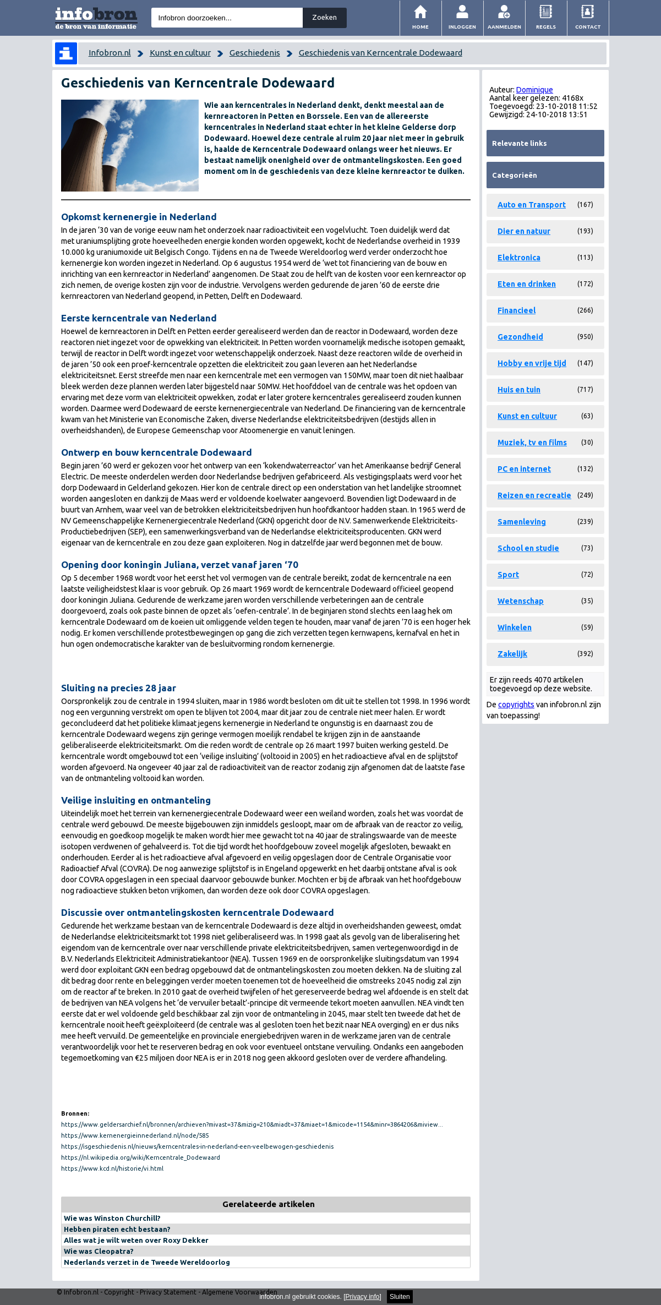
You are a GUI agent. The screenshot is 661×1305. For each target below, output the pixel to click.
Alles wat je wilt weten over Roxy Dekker (136, 1240)
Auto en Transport (532, 204)
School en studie (528, 548)
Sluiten (400, 1297)
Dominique (534, 89)
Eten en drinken (527, 284)
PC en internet (524, 469)
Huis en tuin (519, 389)
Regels (546, 27)
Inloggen (462, 27)
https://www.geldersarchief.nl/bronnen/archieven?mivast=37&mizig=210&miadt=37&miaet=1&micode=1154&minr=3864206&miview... (252, 1124)
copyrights (516, 704)
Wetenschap (521, 601)
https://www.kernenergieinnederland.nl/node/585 (135, 1135)
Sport (508, 574)
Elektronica (519, 257)
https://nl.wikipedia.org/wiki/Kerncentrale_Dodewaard (140, 1157)
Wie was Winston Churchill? (112, 1218)
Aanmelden (504, 27)
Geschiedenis (255, 52)
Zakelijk (512, 653)
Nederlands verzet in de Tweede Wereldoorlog (147, 1262)
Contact (588, 27)
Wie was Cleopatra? (99, 1251)
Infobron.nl (110, 52)
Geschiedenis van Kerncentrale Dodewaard (380, 52)
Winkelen (515, 627)
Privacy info (363, 1297)
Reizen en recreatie (534, 495)
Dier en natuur (524, 231)
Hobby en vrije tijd (532, 363)
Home (420, 27)
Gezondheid (520, 336)
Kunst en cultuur (180, 52)
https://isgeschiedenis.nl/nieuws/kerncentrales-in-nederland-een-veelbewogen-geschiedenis (197, 1146)
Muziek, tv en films (532, 442)
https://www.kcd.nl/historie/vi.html (112, 1168)
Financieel (517, 310)
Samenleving (522, 521)
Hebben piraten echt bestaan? (117, 1229)
